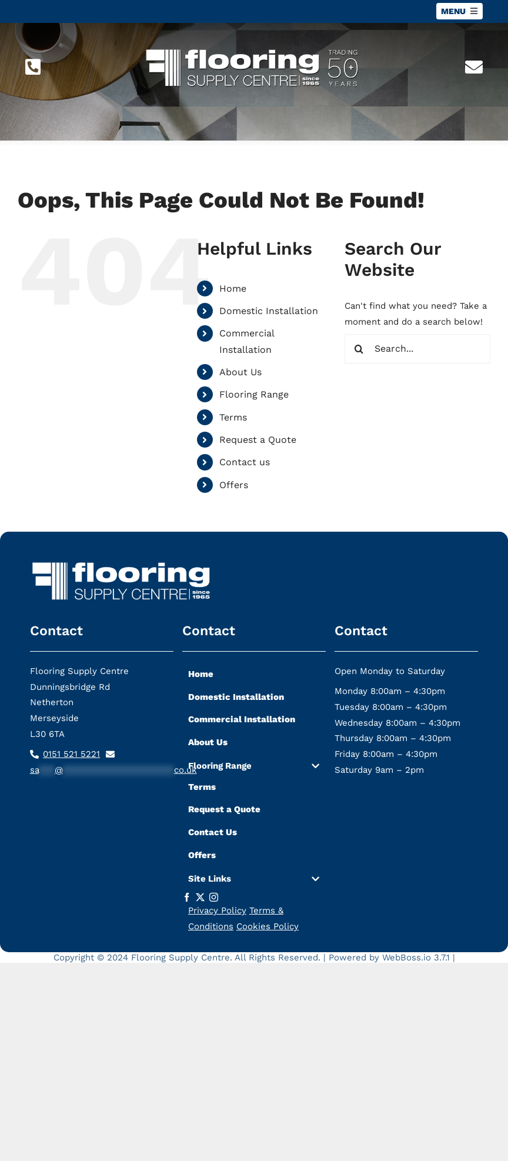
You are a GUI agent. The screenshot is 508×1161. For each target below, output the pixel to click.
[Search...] (417, 348)
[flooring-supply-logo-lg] (254, 45)
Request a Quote (257, 439)
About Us (240, 372)
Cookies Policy (267, 926)
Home (232, 288)
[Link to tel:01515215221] (33, 67)
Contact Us (212, 832)
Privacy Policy (217, 910)
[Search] (359, 348)
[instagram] (213, 897)
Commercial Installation (241, 719)
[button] (254, 768)
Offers (233, 485)
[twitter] (200, 897)
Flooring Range (254, 394)
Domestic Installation (268, 310)
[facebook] (186, 897)
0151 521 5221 (71, 754)
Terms (233, 417)
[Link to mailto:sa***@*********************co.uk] (474, 67)
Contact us (244, 462)
